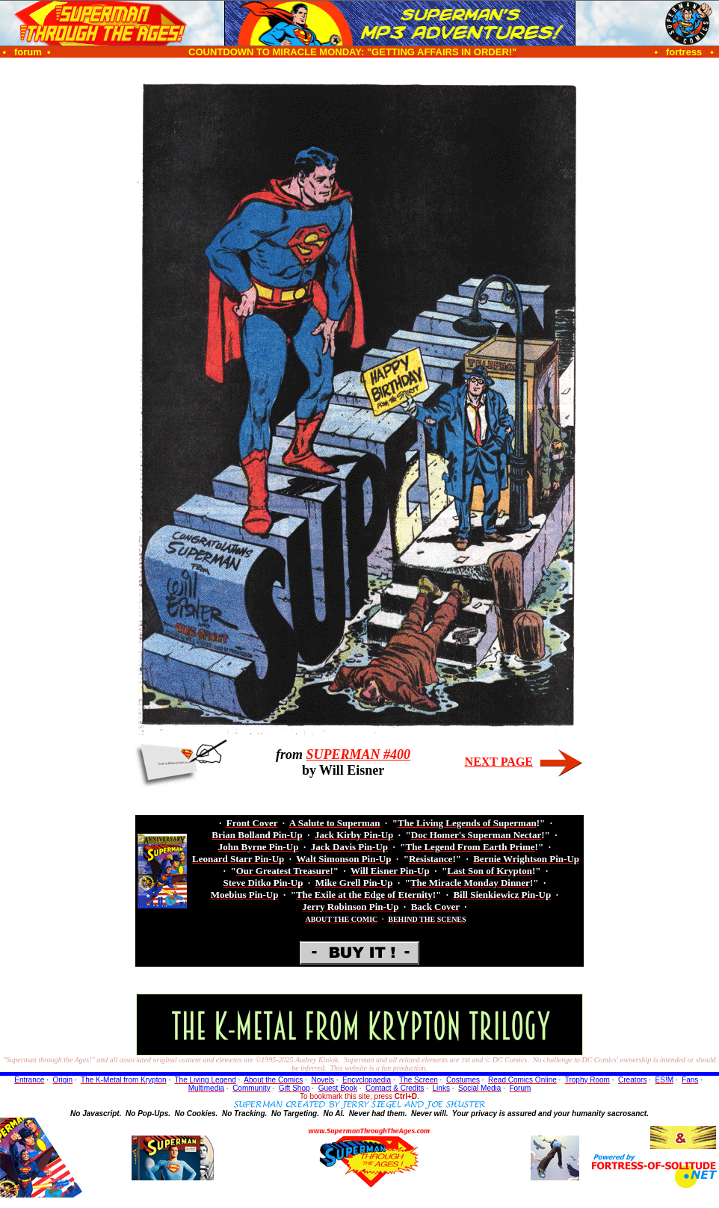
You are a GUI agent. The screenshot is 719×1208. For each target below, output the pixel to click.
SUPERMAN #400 (358, 754)
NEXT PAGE (499, 761)
